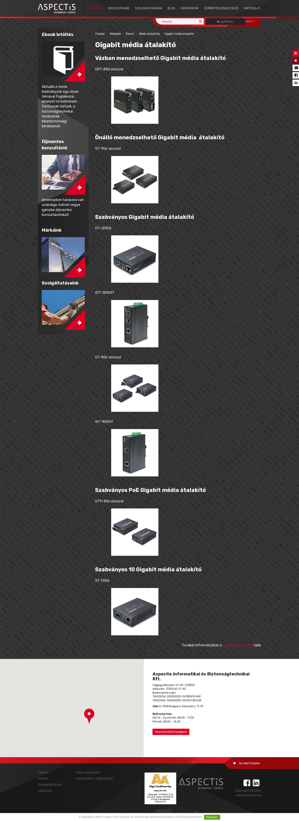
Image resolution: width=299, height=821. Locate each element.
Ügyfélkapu (225, 21)
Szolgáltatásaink (148, 8)
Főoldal (100, 34)
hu (248, 21)
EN (253, 21)
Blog (171, 8)
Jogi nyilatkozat (88, 772)
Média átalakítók (149, 34)
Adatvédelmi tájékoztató (94, 778)
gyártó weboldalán (237, 645)
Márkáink (96, 8)
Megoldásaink (118, 8)
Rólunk (43, 778)
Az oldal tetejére (246, 763)
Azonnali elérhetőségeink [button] (171, 732)
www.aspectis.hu (248, 795)
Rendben (212, 817)
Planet (130, 34)
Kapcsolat (252, 8)
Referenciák (190, 8)
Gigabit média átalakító (179, 34)
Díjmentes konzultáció (221, 8)
